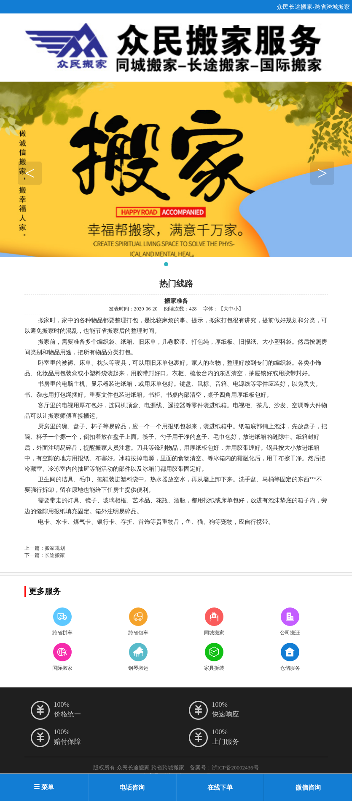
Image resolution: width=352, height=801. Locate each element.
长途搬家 (55, 555)
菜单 (44, 787)
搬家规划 (55, 548)
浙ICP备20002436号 (235, 767)
